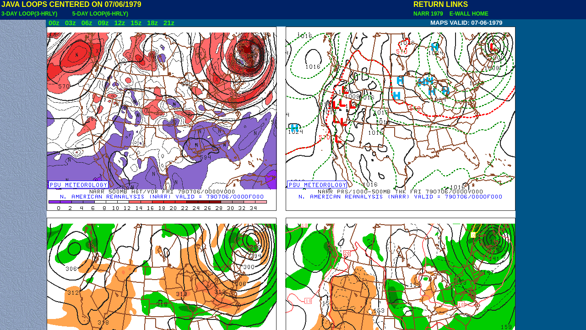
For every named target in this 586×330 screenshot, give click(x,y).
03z (70, 23)
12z (119, 23)
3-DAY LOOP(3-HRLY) (29, 14)
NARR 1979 (429, 14)
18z (152, 23)
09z (103, 23)
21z (169, 23)
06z (87, 23)
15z (136, 23)
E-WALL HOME (467, 14)
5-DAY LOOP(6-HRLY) (100, 14)
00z (54, 23)
